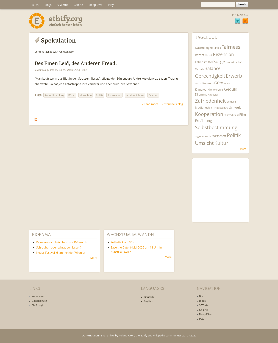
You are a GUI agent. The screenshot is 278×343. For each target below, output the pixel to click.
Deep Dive (95, 5)
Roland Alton (126, 335)
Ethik (218, 47)
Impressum (38, 296)
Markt (198, 83)
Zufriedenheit (210, 100)
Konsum (207, 83)
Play (111, 5)
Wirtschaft (219, 136)
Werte (208, 136)
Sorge (219, 61)
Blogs (48, 5)
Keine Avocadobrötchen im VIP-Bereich (61, 242)
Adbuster (213, 94)
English (148, 301)
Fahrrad (228, 115)
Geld (236, 115)
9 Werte (62, 5)
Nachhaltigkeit (205, 48)
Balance (153, 95)
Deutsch (149, 297)
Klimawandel (203, 89)
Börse (71, 95)
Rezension (223, 54)
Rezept (199, 55)
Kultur (221, 143)
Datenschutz (39, 300)
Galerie (78, 5)
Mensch (199, 69)
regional (199, 136)
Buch (35, 5)
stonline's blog (173, 104)
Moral (227, 83)
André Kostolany (54, 95)
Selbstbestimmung (216, 127)
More (243, 148)
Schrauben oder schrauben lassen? (59, 247)
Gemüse (231, 101)
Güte (218, 82)
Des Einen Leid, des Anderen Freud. (76, 64)
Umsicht (204, 143)
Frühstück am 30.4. (123, 242)
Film (242, 114)
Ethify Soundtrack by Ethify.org (220, 187)
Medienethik (203, 107)
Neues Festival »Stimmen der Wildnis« (60, 253)
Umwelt (235, 107)
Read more (151, 104)
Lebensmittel (204, 62)
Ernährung (203, 120)
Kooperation (209, 114)
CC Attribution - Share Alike (98, 335)
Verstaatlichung (135, 95)
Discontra (222, 107)
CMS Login (38, 305)
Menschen (85, 95)
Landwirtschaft (234, 62)
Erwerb (234, 75)
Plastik (208, 55)
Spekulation (114, 95)
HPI (214, 107)
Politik (99, 95)
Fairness (230, 47)
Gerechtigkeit (210, 75)
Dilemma (201, 94)
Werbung (218, 89)
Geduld (230, 89)
